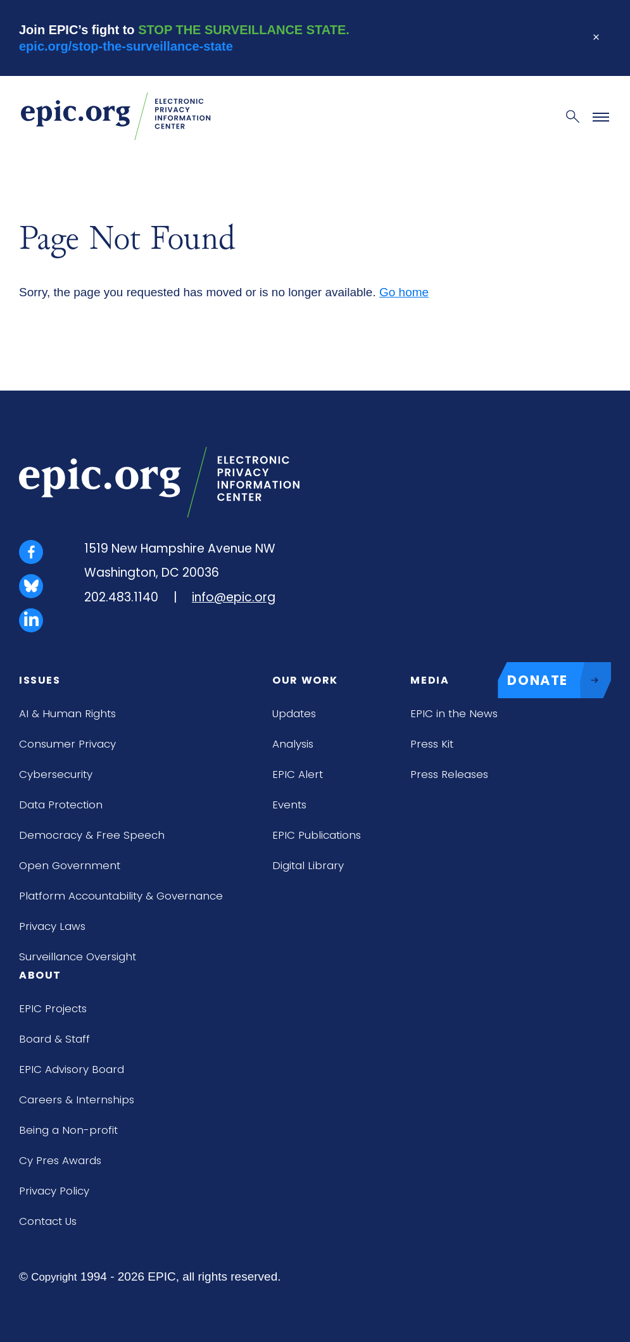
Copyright (54, 1277)
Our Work (305, 680)
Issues (40, 680)
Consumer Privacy (67, 743)
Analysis (292, 743)
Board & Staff (54, 1038)
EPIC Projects (53, 1008)
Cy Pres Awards (60, 1160)
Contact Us (48, 1221)
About (40, 975)
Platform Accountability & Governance (121, 895)
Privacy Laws (52, 926)
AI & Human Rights (67, 713)
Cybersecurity (55, 774)
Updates (294, 713)
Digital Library (308, 865)
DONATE (559, 680)
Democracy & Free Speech (92, 835)
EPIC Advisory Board (71, 1069)
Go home (404, 292)
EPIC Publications (316, 835)
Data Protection (61, 804)
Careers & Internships (76, 1099)
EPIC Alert (297, 774)
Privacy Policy (54, 1190)
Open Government (69, 865)
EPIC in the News (454, 713)
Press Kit (431, 743)
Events (289, 804)
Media (429, 680)
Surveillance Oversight (77, 956)
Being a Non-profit (68, 1130)
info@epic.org (233, 597)
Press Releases (449, 774)
